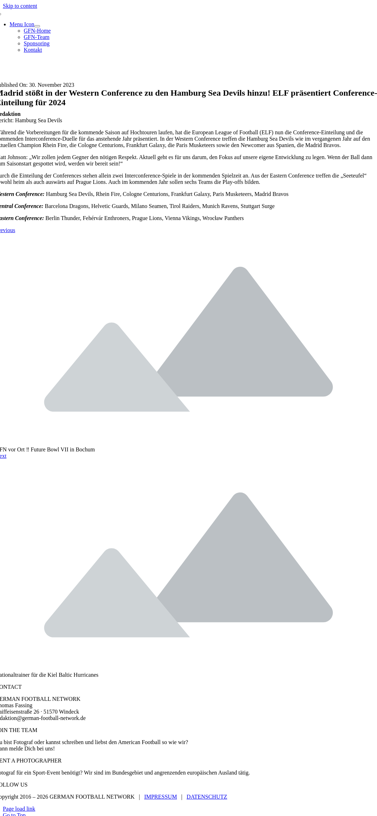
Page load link (19, 809)
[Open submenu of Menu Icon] (37, 26)
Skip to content (20, 6)
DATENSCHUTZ (207, 797)
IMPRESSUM (160, 797)
